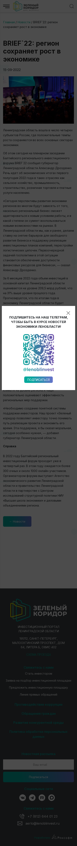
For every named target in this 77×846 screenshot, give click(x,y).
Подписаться (38, 305)
